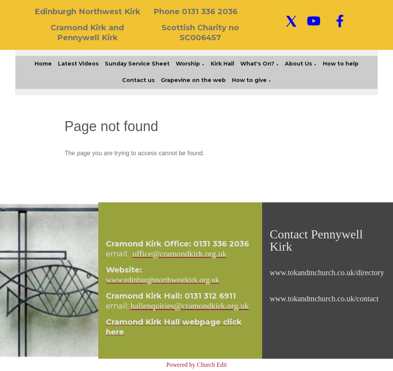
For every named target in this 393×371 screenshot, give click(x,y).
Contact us (138, 80)
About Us (298, 63)
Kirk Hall (222, 63)
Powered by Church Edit (196, 364)
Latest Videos (78, 63)
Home (43, 63)
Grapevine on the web (193, 80)
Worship (188, 63)
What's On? (257, 63)
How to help (340, 63)
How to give (249, 80)
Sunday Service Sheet (137, 63)
